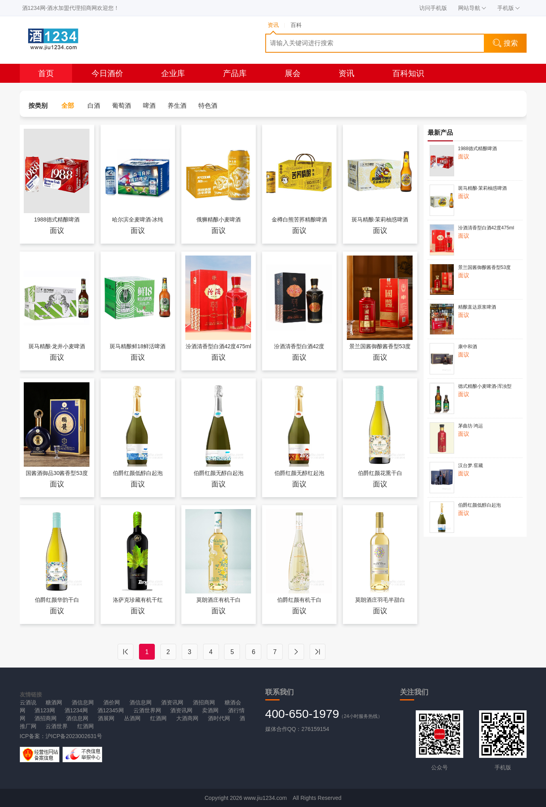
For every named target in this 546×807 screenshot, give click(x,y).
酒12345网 (110, 710)
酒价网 (111, 702)
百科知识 (408, 73)
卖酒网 (210, 710)
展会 (293, 73)
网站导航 (472, 8)
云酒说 (28, 702)
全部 (67, 105)
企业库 (173, 73)
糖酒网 (54, 702)
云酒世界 (57, 726)
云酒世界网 (147, 710)
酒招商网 (204, 702)
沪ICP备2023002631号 (74, 736)
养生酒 (176, 105)
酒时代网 (219, 718)
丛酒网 (132, 718)
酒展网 (106, 718)
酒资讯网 (172, 702)
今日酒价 (107, 73)
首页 (46, 73)
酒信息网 (83, 702)
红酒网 (158, 718)
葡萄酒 (121, 105)
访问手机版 (433, 8)
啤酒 (149, 105)
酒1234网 (76, 710)
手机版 (508, 8)
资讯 (346, 73)
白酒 (94, 105)
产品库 (235, 73)
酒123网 (44, 710)
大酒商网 (187, 718)
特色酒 (207, 105)
